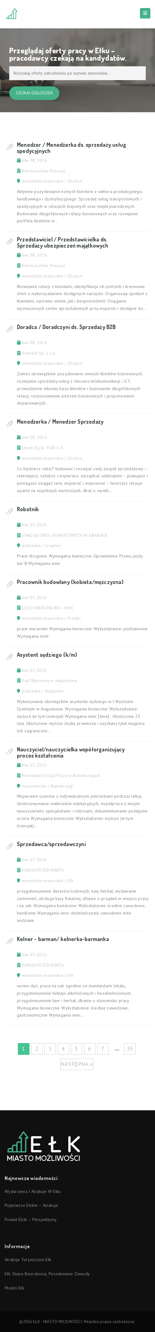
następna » (77, 1063)
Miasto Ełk (14, 1288)
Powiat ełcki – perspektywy (31, 1219)
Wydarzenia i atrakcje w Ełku (33, 1191)
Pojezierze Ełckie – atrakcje (31, 1205)
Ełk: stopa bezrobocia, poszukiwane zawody (47, 1273)
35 (130, 1048)
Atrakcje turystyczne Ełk (28, 1259)
